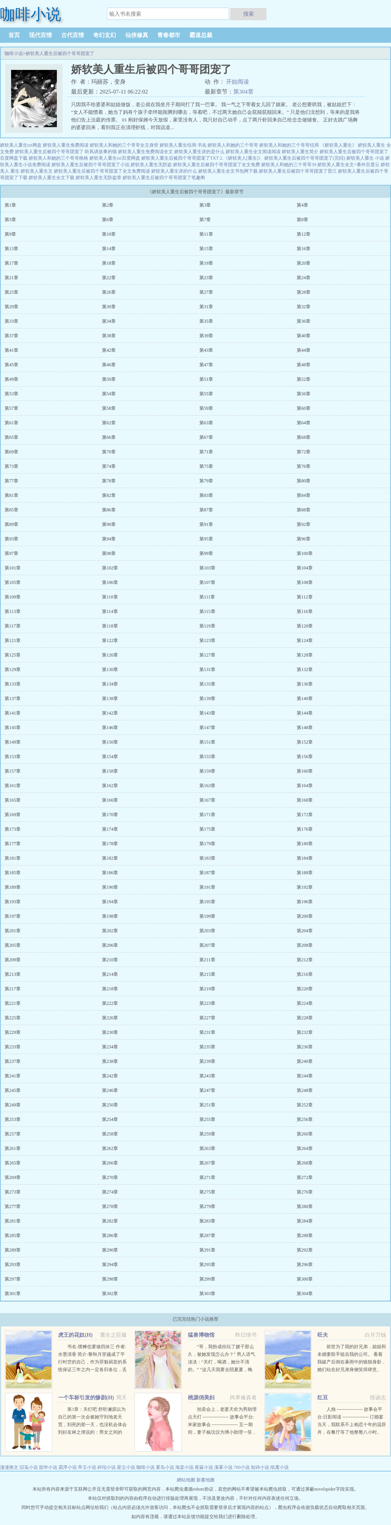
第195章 (207, 901)
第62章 (109, 422)
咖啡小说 (14, 53)
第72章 (303, 451)
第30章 (109, 306)
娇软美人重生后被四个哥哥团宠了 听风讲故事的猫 (66, 151)
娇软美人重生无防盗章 (98, 177)
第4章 (302, 205)
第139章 (207, 698)
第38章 (109, 335)
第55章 (206, 393)
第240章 (305, 1061)
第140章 (305, 698)
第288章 (305, 1235)
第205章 (13, 945)
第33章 (11, 321)
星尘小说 (126, 1467)
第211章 (207, 959)
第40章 (303, 335)
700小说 (242, 1467)
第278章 (110, 1206)
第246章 (110, 1090)
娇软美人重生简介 (300, 151)
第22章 (109, 277)
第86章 (109, 510)
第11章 (206, 234)
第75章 (206, 466)
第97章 (11, 553)
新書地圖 (205, 1480)
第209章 (13, 959)
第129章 (13, 669)
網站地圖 (186, 1480)
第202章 (110, 930)
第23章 (206, 277)
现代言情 (40, 35)
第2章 (107, 205)
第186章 (110, 872)
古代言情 (72, 35)
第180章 (305, 843)
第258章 (110, 1134)
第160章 (305, 771)
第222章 (110, 1003)
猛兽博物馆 (201, 1335)
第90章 (109, 524)
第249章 (13, 1105)
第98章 (109, 553)
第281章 (13, 1221)
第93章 (11, 539)
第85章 (11, 510)
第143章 (207, 713)
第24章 (303, 277)
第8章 (302, 219)
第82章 (109, 495)
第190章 (110, 887)
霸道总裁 (200, 35)
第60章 (303, 408)
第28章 (303, 292)
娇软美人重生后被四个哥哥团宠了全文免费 (216, 164)
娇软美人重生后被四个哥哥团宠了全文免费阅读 (102, 171)
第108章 (305, 582)
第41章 (11, 350)
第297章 (13, 1279)
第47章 (206, 364)
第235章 (207, 1047)
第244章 (305, 1076)
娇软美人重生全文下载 (51, 177)
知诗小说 (260, 1467)
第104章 (305, 568)
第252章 (305, 1105)
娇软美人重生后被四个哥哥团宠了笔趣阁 (164, 177)
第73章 (11, 466)
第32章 (303, 306)
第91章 (206, 524)
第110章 (110, 597)
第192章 (305, 887)
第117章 (13, 626)
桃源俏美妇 (201, 1397)
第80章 (303, 481)
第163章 (207, 785)
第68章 (303, 437)
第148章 (305, 727)
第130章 (110, 669)
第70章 (109, 451)
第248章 (305, 1090)
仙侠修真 (136, 35)
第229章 (13, 1032)
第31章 (206, 306)
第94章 (109, 539)
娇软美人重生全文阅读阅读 (253, 151)
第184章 (305, 858)
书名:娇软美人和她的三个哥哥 (227, 145)
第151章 (207, 742)
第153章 (13, 756)
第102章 (110, 568)
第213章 (13, 974)
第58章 (109, 408)
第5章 (10, 219)
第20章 (303, 263)
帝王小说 (87, 1467)
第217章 (13, 988)
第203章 (207, 930)
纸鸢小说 (279, 1467)
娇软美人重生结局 (178, 145)
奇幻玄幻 (104, 35)
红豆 (322, 1397)
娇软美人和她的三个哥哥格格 (58, 158)
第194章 (110, 901)
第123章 (207, 640)
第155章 (207, 756)
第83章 (206, 495)
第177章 (13, 843)
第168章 (305, 800)
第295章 (207, 1264)
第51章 (206, 379)
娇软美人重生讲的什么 (174, 171)
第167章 (207, 800)
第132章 (305, 669)
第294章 (110, 1264)
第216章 (305, 974)
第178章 (110, 843)
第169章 (13, 814)
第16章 (303, 248)
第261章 (13, 1148)
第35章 (206, 321)
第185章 (13, 872)
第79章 (206, 481)
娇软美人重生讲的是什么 (199, 151)
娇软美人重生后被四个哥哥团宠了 (60, 53)
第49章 (11, 379)
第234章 (110, 1047)
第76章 (303, 466)
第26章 (109, 292)
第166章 (110, 800)
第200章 (305, 916)
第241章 (13, 1076)
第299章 (207, 1279)
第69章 (11, 451)
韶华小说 (48, 1467)
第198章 (110, 916)
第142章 (110, 713)
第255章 (207, 1119)
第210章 (110, 959)
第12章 (303, 234)
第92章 (303, 524)
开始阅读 (237, 82)
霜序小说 (67, 1467)
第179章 (207, 843)
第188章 (305, 872)
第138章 (110, 698)
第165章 (13, 800)
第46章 (109, 364)
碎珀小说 (106, 1467)
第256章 (305, 1119)
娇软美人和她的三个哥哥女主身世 (124, 145)
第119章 (207, 626)
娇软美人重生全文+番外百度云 (348, 164)
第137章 (13, 698)
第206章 (110, 945)
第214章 (110, 974)
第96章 (303, 539)
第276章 (305, 1192)
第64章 (303, 422)
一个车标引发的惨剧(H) (86, 1397)
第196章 (305, 901)
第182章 (110, 858)
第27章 (206, 292)
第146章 (110, 727)
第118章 (110, 626)
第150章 (110, 742)
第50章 (109, 379)
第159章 (207, 771)
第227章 (207, 1017)
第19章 (206, 263)
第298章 (110, 1279)
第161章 (13, 785)
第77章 (11, 481)
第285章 (13, 1235)
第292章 (305, 1250)
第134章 (110, 684)
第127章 (207, 655)
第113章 (13, 611)
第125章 (13, 655)
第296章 (305, 1264)
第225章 (13, 1017)
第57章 (11, 408)
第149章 (13, 742)
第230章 (110, 1032)
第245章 (13, 1090)
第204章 (305, 930)
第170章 (110, 814)
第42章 (109, 350)
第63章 (206, 422)
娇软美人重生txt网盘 (21, 145)
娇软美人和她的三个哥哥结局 (289, 145)
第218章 (110, 988)
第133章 (13, 684)
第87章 (206, 510)
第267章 (207, 1163)
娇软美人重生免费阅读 (66, 145)
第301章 (13, 1293)
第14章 (109, 248)
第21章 (11, 277)
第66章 (109, 437)
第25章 (11, 292)
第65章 (11, 437)
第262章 (110, 1148)
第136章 (305, 684)
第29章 (11, 306)
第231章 (207, 1032)
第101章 (13, 568)
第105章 (13, 582)
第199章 (207, 916)
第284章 (305, 1221)
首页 (14, 35)
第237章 (13, 1061)
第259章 (207, 1134)
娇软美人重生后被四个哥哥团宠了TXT (180, 158)
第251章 (207, 1105)
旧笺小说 (28, 1467)
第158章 (110, 771)
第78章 (109, 481)
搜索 (248, 14)
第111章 (207, 597)
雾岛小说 (165, 1467)
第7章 (205, 219)
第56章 (303, 393)
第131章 (207, 669)
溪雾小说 (223, 1467)
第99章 (206, 553)
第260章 (305, 1134)
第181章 (13, 858)
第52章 (303, 379)
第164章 (305, 785)
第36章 (303, 321)
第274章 (110, 1192)
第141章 (13, 713)
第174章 (110, 829)
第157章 (13, 771)
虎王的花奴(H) (75, 1335)
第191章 (207, 887)
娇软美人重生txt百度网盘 (114, 158)
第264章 (305, 1148)
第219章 (207, 988)
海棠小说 (184, 1467)
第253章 (13, 1119)
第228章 (305, 1017)
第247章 (207, 1090)
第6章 (107, 219)
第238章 (110, 1061)
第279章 (207, 1206)
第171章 (207, 814)
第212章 (305, 959)
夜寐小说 (204, 1467)
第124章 (305, 640)
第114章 (110, 611)
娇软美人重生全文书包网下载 (228, 171)
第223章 (207, 1003)
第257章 (13, 1134)
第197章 (13, 916)
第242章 (110, 1076)
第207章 (207, 945)
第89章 (11, 524)
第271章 (207, 1177)
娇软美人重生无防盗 (151, 164)
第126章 (110, 655)
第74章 (109, 466)
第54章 (109, 393)
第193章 (13, 901)
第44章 (303, 350)
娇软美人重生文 (37, 171)
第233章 (13, 1047)
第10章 (109, 234)
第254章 (110, 1119)
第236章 (305, 1047)
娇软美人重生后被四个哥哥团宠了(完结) (304, 158)
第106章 (110, 582)
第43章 (206, 350)
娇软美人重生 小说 (365, 158)
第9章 (10, 234)
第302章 (110, 1293)
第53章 (11, 393)
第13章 (11, 248)
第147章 (207, 727)
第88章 (303, 510)
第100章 (305, 553)
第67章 (206, 437)
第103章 (207, 568)
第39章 (206, 335)
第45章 (11, 364)
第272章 (305, 1177)
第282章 (110, 1221)
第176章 (305, 829)
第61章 (11, 422)
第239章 (207, 1061)
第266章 (110, 1163)
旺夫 (322, 1335)
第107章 (207, 582)
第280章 (305, 1206)
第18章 (109, 263)
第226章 (110, 1017)
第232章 (305, 1032)
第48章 (303, 364)
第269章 (13, 1177)
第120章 (305, 626)
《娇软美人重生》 (338, 145)
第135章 (207, 684)
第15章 (206, 248)
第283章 (207, 1221)
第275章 (207, 1192)
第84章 (303, 495)
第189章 (13, 887)
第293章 (13, 1264)
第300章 (305, 1279)
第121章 (13, 640)
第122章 (110, 640)
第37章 (11, 335)
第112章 (305, 597)
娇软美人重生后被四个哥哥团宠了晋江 (298, 171)
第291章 (207, 1250)
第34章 (109, 321)
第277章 (13, 1206)
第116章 (305, 611)
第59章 (206, 408)
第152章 (305, 742)
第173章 (13, 829)
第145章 (13, 727)
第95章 (206, 539)
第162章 (110, 785)
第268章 (305, 1163)
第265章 (13, 1163)
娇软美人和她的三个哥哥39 (288, 164)
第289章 (13, 1250)
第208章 (305, 945)
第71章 (206, 451)
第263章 (207, 1148)
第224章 (305, 1003)
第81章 (11, 495)
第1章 (10, 205)
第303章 (207, 1293)
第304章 (243, 92)
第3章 (205, 205)
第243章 (207, 1076)
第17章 (11, 263)
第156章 (305, 756)
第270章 (110, 1177)
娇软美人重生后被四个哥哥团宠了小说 (90, 164)
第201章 (13, 930)
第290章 (110, 1250)
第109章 (13, 597)
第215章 (207, 974)
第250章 (110, 1105)
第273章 (13, 1192)
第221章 (13, 1003)
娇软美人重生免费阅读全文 (145, 151)
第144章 (305, 713)
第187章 (207, 872)
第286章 (110, 1235)
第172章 (305, 814)
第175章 (207, 829)
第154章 (110, 756)
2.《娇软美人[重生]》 (241, 158)
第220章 (305, 988)
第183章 (207, 858)
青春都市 (168, 35)
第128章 (305, 655)
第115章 (207, 611)
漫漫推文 (9, 1467)
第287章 (207, 1235)
